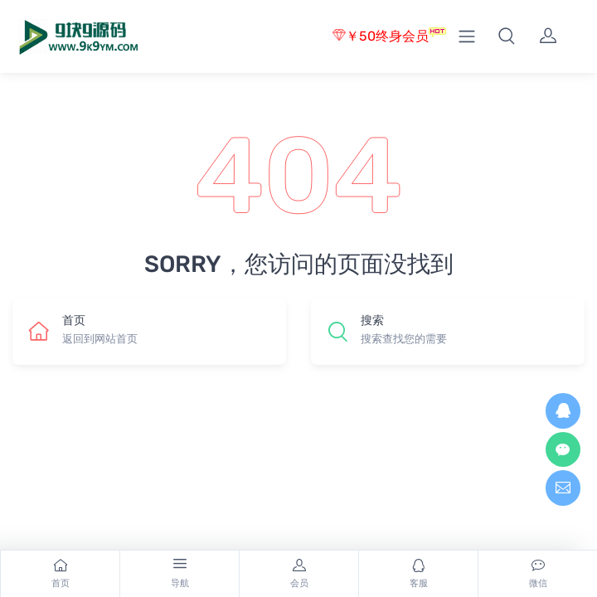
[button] (507, 36)
